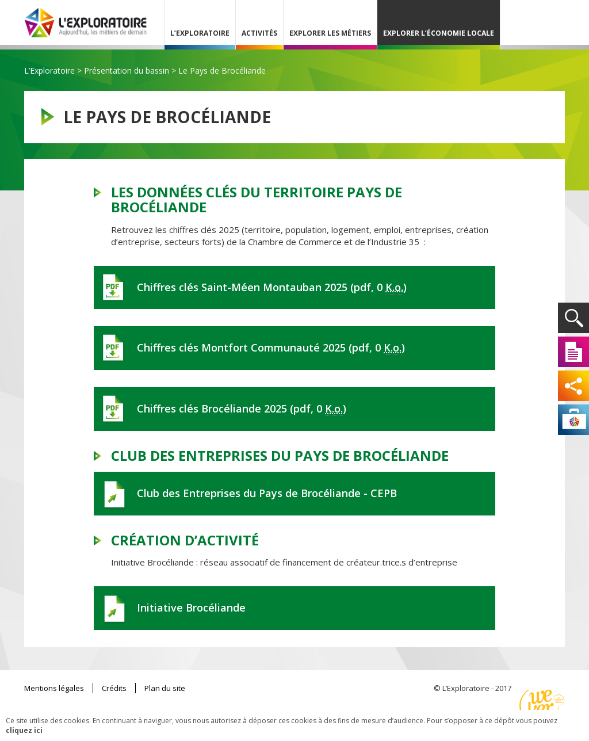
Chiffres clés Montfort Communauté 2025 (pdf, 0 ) (271, 348)
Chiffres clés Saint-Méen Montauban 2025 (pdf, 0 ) (272, 287)
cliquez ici (24, 730)
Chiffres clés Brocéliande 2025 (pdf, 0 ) (241, 409)
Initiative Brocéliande (191, 607)
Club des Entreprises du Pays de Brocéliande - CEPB (267, 493)
